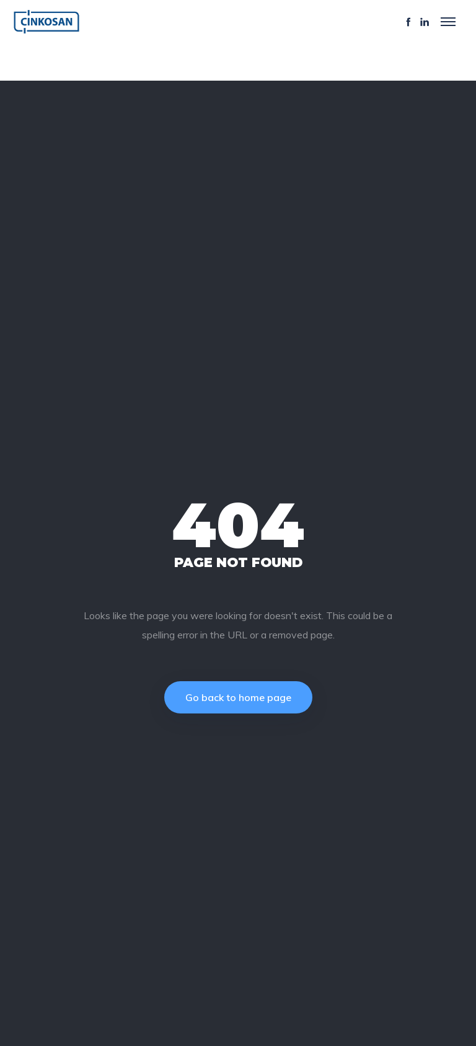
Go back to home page (238, 697)
